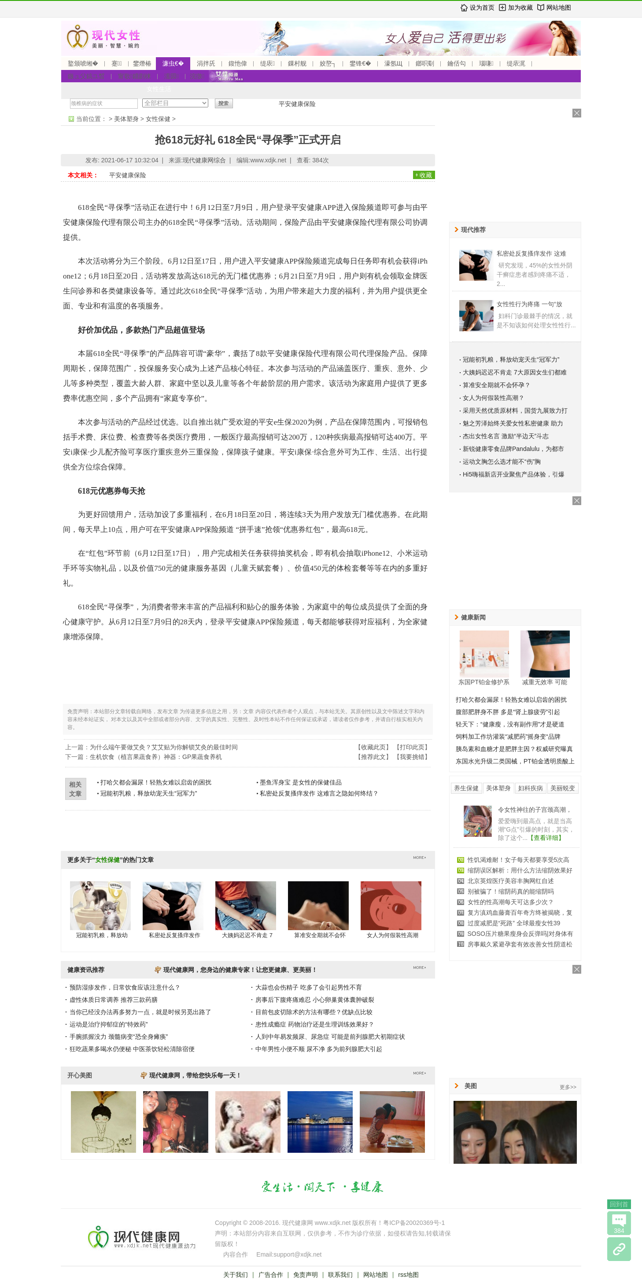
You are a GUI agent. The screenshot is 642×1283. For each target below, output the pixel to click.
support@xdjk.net (297, 1254)
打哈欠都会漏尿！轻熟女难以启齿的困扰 (155, 782)
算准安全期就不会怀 (320, 935)
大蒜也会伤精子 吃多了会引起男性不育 (308, 987)
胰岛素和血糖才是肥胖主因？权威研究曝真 (514, 748)
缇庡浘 (516, 63)
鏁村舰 (297, 63)
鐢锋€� (360, 63)
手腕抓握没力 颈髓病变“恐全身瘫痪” (119, 1036)
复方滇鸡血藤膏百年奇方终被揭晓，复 (520, 912)
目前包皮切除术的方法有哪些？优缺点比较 (314, 1011)
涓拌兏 (206, 63)
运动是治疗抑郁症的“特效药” (109, 1024)
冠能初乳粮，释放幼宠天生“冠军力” (148, 793)
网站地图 (558, 7)
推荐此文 (373, 756)
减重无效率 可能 (544, 681)
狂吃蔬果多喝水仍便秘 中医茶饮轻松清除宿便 (132, 1048)
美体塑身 (126, 118)
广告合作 (270, 1274)
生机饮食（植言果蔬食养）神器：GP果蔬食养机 (156, 756)
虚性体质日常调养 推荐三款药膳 (114, 999)
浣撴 (197, 76)
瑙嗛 (486, 63)
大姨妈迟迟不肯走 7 (247, 935)
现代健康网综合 (204, 160)
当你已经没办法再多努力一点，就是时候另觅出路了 (140, 1011)
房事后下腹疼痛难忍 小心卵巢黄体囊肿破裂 (314, 999)
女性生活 (159, 88)
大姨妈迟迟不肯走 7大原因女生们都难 (515, 372)
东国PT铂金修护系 (483, 681)
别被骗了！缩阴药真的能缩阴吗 (511, 891)
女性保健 (158, 118)
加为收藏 (520, 7)
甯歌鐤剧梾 (134, 76)
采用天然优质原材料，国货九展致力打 (515, 410)
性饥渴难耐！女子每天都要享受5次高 (519, 859)
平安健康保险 (297, 103)
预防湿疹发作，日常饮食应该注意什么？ (125, 987)
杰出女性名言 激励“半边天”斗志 (506, 436)
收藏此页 (373, 747)
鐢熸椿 (142, 63)
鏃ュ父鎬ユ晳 (86, 76)
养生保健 (466, 788)
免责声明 (305, 1274)
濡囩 (171, 76)
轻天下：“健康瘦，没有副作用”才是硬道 (510, 724)
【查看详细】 (546, 837)
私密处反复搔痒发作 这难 (531, 253)
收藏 (426, 175)
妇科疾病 (530, 788)
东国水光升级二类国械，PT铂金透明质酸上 (515, 761)
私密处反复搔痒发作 (174, 935)
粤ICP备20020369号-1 (414, 1222)
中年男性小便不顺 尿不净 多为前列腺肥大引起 (318, 1048)
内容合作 (235, 1254)
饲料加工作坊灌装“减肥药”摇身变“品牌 (508, 736)
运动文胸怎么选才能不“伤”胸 (502, 461)
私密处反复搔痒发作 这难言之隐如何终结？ (319, 793)
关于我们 (235, 1274)
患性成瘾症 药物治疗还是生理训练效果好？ (314, 1024)
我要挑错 (412, 756)
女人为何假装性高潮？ (493, 397)
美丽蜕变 (562, 788)
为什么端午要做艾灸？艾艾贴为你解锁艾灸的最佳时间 (164, 747)
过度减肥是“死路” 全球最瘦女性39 (514, 923)
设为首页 (482, 7)
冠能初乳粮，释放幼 (102, 935)
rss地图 (408, 1274)
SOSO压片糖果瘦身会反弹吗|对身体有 (520, 933)
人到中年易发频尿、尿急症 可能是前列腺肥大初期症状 (330, 1036)
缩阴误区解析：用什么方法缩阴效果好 (520, 870)
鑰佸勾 (456, 63)
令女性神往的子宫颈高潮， (535, 809)
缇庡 (267, 63)
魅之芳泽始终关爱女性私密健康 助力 (513, 423)
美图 (471, 1085)
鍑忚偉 (238, 63)
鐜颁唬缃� (83, 63)
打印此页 (412, 747)
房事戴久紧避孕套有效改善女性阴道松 (520, 944)
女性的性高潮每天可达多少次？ (511, 901)
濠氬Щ (393, 63)
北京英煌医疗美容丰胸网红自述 (511, 880)
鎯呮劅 (425, 63)
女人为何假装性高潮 (392, 935)
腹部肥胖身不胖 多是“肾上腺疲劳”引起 (508, 711)
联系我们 (340, 1274)
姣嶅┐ (328, 63)
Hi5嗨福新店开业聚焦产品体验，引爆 (514, 474)
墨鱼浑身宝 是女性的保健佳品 (301, 782)
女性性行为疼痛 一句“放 (529, 304)
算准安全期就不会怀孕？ (497, 385)
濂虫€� (173, 63)
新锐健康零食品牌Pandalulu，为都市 (513, 448)
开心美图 (79, 1075)
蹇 (116, 63)
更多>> (568, 1087)
